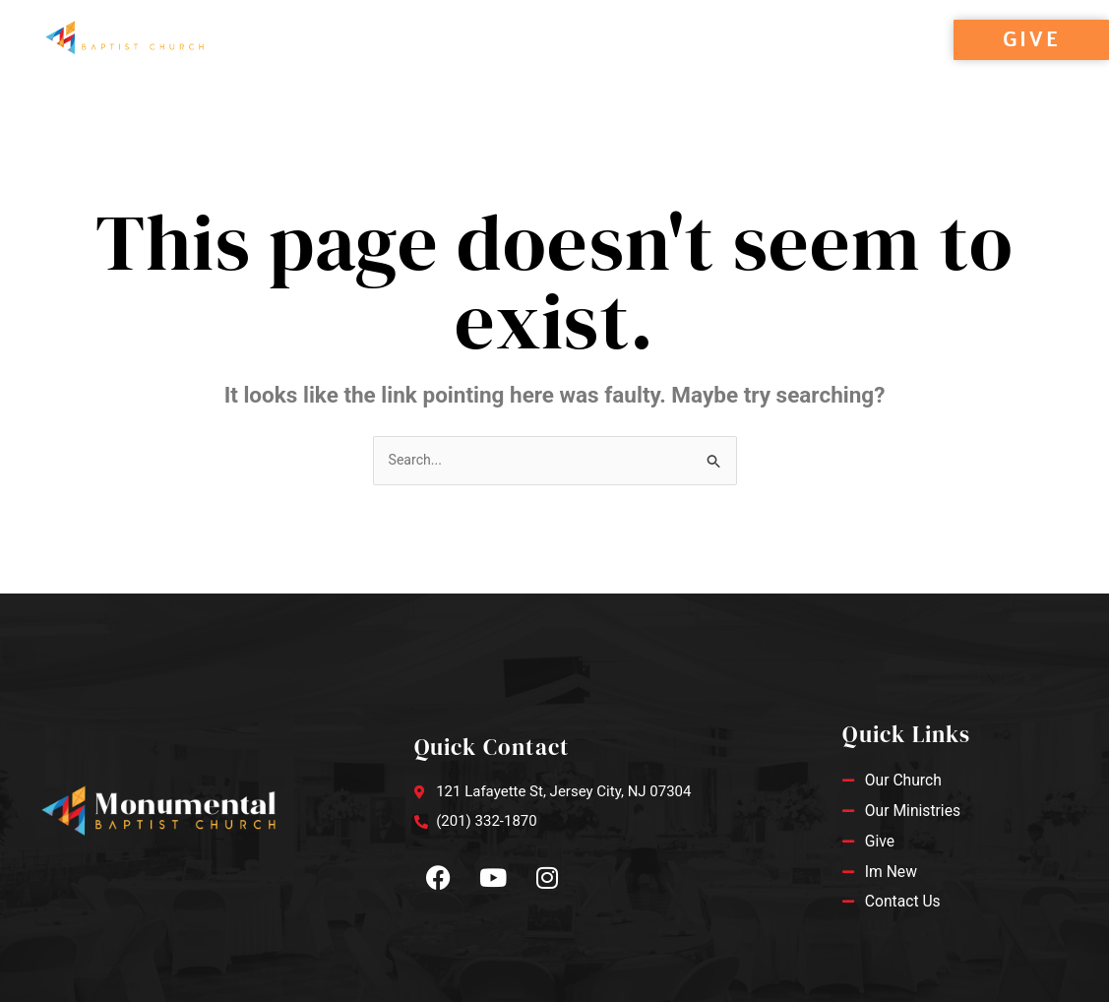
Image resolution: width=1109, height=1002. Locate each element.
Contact (647, 62)
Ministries (527, 62)
